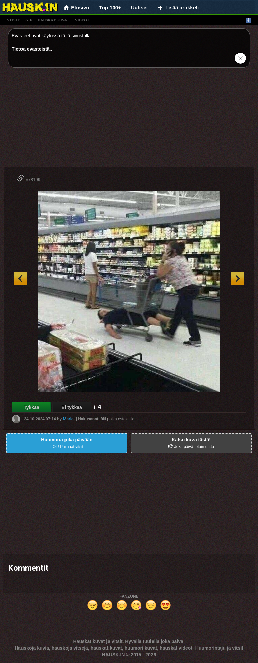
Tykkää (31, 407)
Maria (68, 419)
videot (82, 20)
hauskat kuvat (53, 20)
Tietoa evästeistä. (31, 49)
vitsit (13, 20)
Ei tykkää (71, 407)
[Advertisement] (129, 120)
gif (28, 20)
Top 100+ (110, 7)
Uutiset (139, 7)
